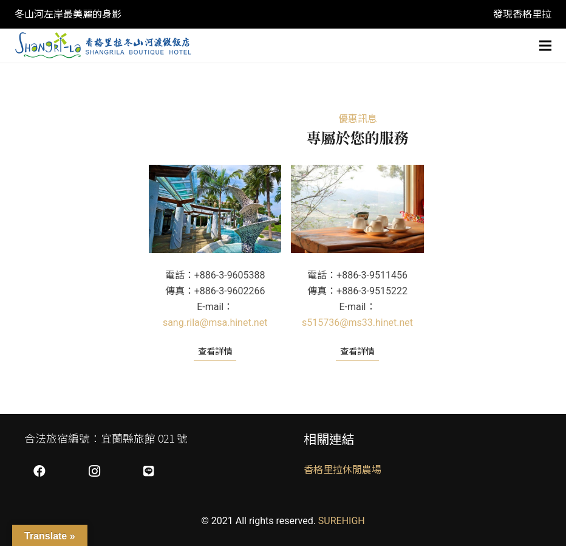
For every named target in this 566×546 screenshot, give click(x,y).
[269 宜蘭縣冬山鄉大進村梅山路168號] (357, 209)
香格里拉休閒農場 (342, 469)
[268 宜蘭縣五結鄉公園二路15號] (215, 209)
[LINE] (149, 471)
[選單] (545, 45)
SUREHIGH (341, 521)
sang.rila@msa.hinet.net (215, 322)
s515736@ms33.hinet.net (357, 322)
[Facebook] (39, 471)
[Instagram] (94, 471)
